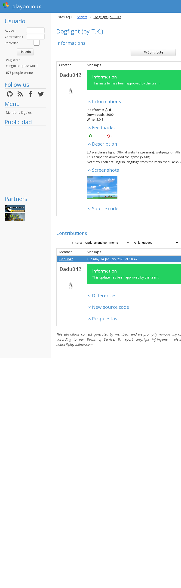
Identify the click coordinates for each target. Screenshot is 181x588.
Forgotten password (21, 65)
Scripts (82, 17)
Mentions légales (19, 112)
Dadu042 (70, 74)
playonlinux (22, 6)
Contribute (153, 52)
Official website (128, 152)
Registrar (13, 60)
